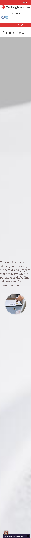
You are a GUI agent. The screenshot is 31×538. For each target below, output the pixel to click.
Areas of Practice (10, 25)
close (28, 536)
